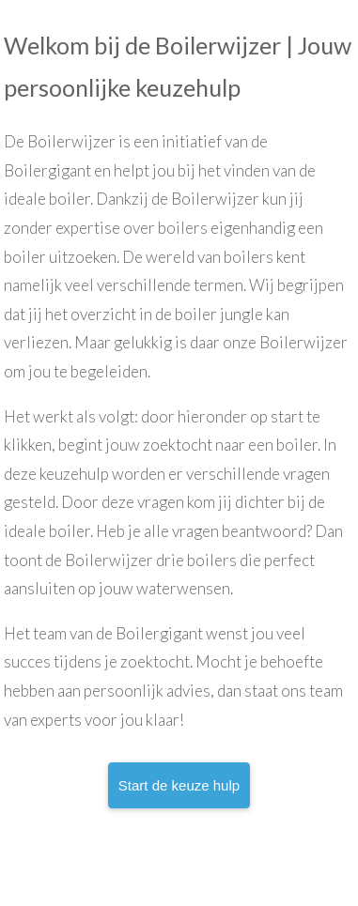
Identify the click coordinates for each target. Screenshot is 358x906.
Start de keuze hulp (179, 785)
